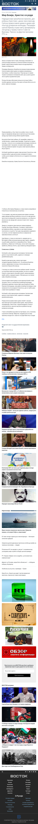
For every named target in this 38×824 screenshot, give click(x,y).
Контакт (28, 800)
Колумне (28, 784)
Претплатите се (19, 675)
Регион (28, 780)
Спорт (28, 793)
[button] (35, 3)
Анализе (10, 793)
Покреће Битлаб (28, 806)
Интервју (28, 782)
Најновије (10, 780)
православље (11, 333)
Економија (10, 786)
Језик (10, 809)
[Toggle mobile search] (32, 4)
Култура (28, 791)
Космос (28, 786)
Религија (10, 804)
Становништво (10, 806)
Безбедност (10, 788)
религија (19, 333)
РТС (3, 319)
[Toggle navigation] (35, 4)
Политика (10, 784)
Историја (10, 800)
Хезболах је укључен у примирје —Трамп (14, 568)
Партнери (28, 798)
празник (25, 333)
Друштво (14, 12)
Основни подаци (10, 798)
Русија (10, 782)
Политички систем (10, 802)
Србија (4, 333)
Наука (28, 788)
